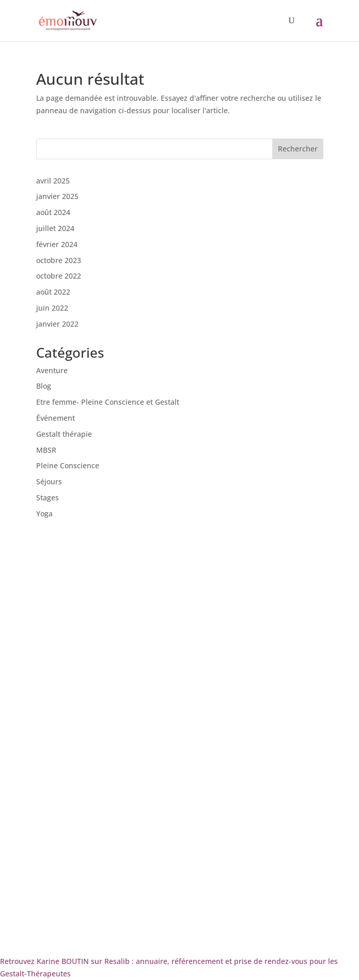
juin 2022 (52, 308)
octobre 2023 (58, 260)
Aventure (52, 370)
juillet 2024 (55, 228)
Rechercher (298, 149)
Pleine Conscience (67, 465)
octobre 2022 (58, 276)
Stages (47, 497)
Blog (43, 386)
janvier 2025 (57, 196)
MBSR (46, 450)
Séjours (49, 481)
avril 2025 (53, 181)
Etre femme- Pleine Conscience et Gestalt (107, 402)
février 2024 (56, 244)
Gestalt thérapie (64, 434)
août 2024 (53, 212)
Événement (55, 418)
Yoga (44, 513)
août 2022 (53, 292)
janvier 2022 (57, 324)
